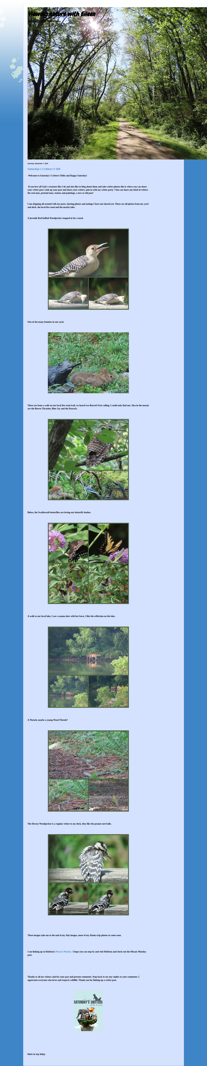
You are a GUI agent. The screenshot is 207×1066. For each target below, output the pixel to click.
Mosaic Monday (64, 951)
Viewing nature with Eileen (61, 14)
